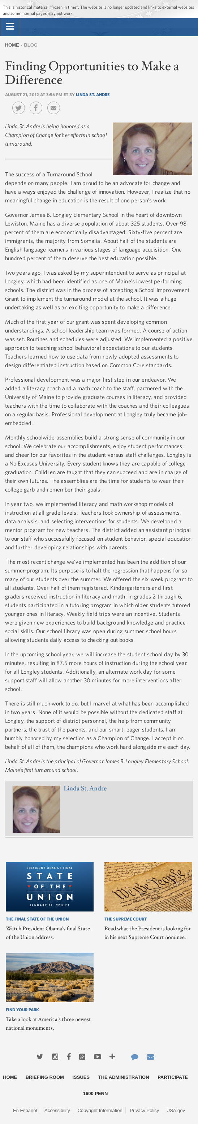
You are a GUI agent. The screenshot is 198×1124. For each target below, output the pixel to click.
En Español (25, 1110)
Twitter (20, 102)
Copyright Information (99, 1110)
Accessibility (57, 1110)
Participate (173, 1077)
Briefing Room (45, 1077)
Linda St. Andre (92, 94)
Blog (31, 45)
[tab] (10, 27)
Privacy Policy (144, 1110)
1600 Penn (95, 1093)
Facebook (38, 102)
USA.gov (176, 1110)
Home (12, 45)
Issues (81, 1077)
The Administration (123, 1077)
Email (55, 102)
